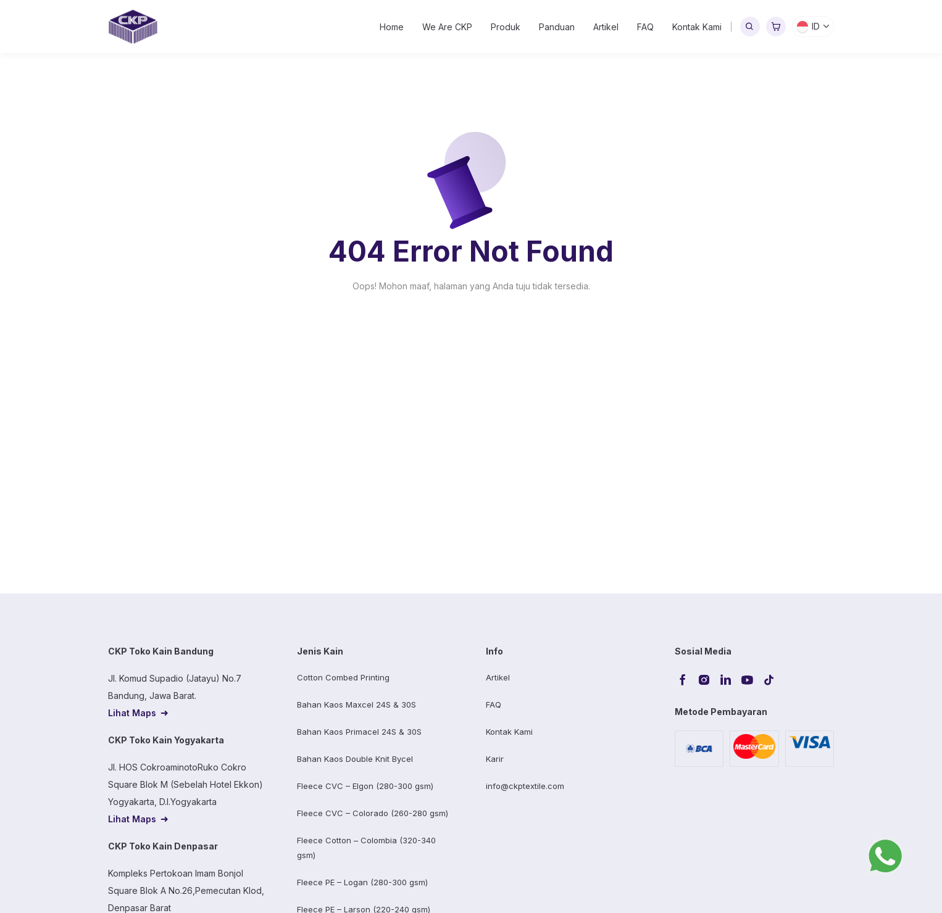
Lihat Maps (132, 713)
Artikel (606, 27)
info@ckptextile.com (525, 786)
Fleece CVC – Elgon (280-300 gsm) (365, 786)
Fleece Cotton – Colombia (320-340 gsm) (366, 847)
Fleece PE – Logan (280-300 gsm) (362, 882)
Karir (495, 759)
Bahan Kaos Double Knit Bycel (355, 759)
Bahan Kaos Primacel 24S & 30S (359, 732)
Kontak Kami (697, 27)
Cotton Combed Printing (343, 677)
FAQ (645, 27)
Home (392, 27)
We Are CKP (447, 27)
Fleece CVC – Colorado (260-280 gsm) (372, 813)
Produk (505, 27)
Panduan (557, 27)
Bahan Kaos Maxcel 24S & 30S (356, 704)
